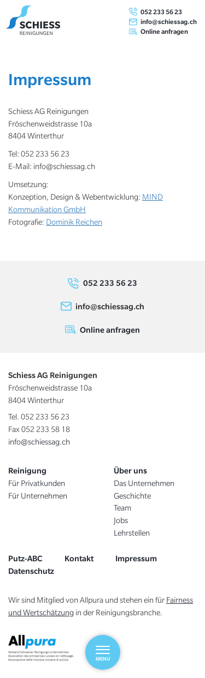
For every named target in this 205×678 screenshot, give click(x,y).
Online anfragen (164, 31)
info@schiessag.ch (168, 21)
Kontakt (79, 558)
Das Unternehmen (144, 483)
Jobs (121, 520)
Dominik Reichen (74, 222)
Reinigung (27, 470)
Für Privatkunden (36, 483)
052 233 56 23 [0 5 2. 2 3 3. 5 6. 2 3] (161, 11)
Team (122, 507)
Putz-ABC (25, 558)
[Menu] (102, 652)
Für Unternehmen (37, 495)
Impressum (136, 558)
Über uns (130, 470)
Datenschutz (31, 570)
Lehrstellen (132, 533)
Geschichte (132, 495)
